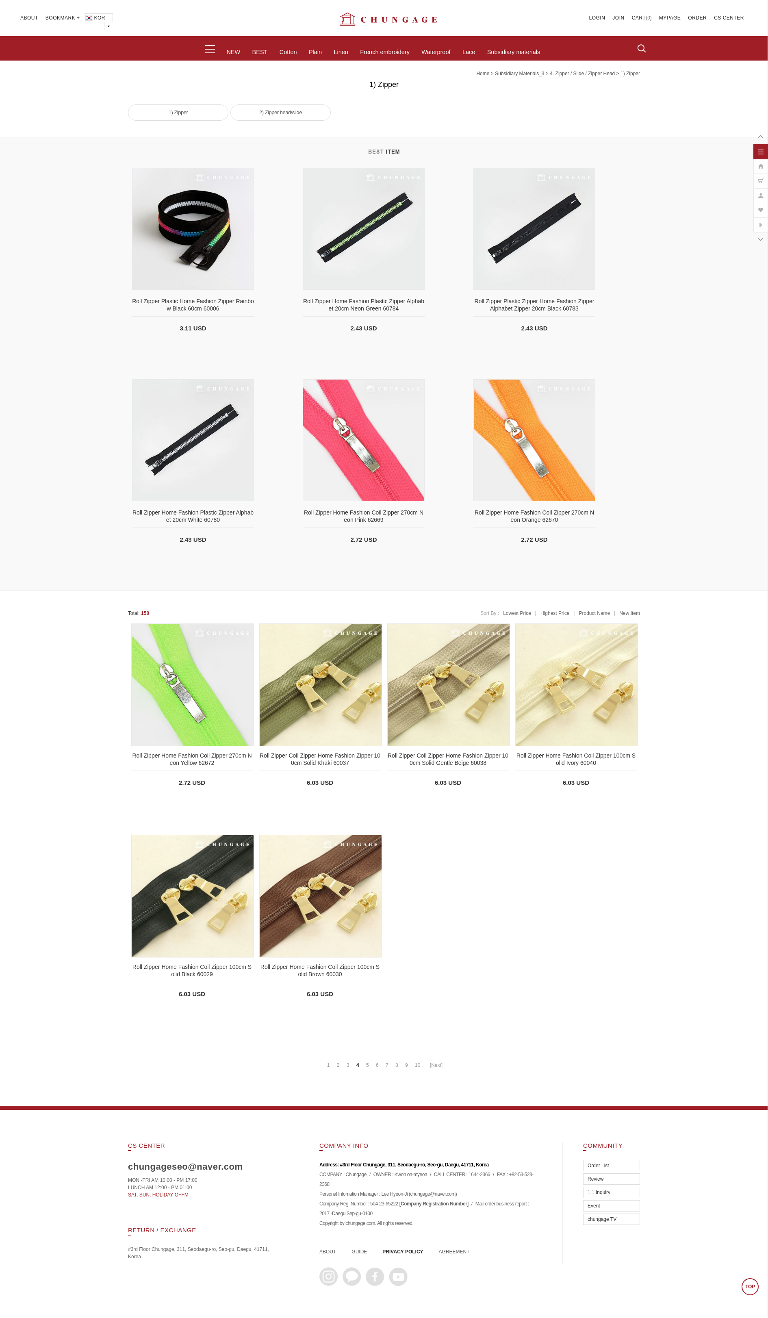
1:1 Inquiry (599, 1192)
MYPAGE (670, 18)
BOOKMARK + (63, 18)
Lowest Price (517, 613)
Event (594, 1206)
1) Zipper (630, 73)
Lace (468, 52)
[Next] (436, 1065)
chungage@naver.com (432, 1194)
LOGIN (597, 18)
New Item (629, 613)
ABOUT (29, 18)
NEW (233, 52)
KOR (95, 18)
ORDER (697, 18)
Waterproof (435, 52)
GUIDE (359, 1252)
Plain (315, 52)
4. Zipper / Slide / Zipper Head (582, 73)
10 (417, 1065)
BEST (260, 52)
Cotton (288, 52)
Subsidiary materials (513, 52)
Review (595, 1179)
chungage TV (602, 1219)
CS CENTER (729, 18)
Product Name (594, 613)
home (482, 73)
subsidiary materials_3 (519, 73)
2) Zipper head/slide (280, 112)
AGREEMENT (454, 1252)
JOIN (618, 18)
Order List (598, 1165)
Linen (341, 52)
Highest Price (554, 613)
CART (639, 18)
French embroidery (385, 52)
